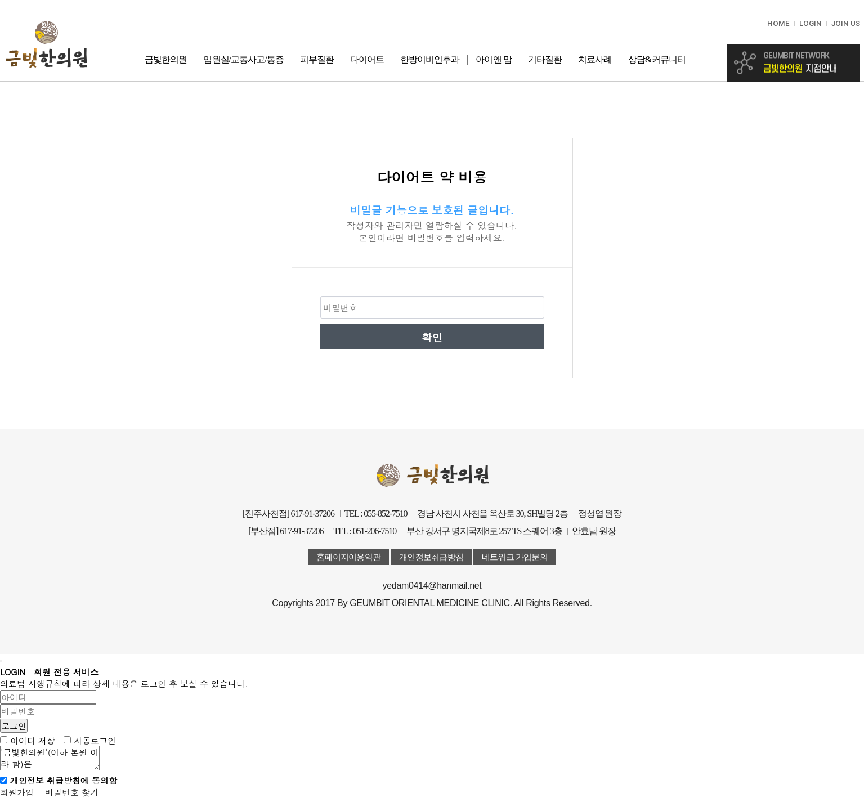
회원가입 (17, 792)
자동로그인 (95, 740)
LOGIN (810, 23)
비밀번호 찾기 (72, 792)
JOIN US (845, 23)
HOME (778, 23)
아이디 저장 (32, 740)
